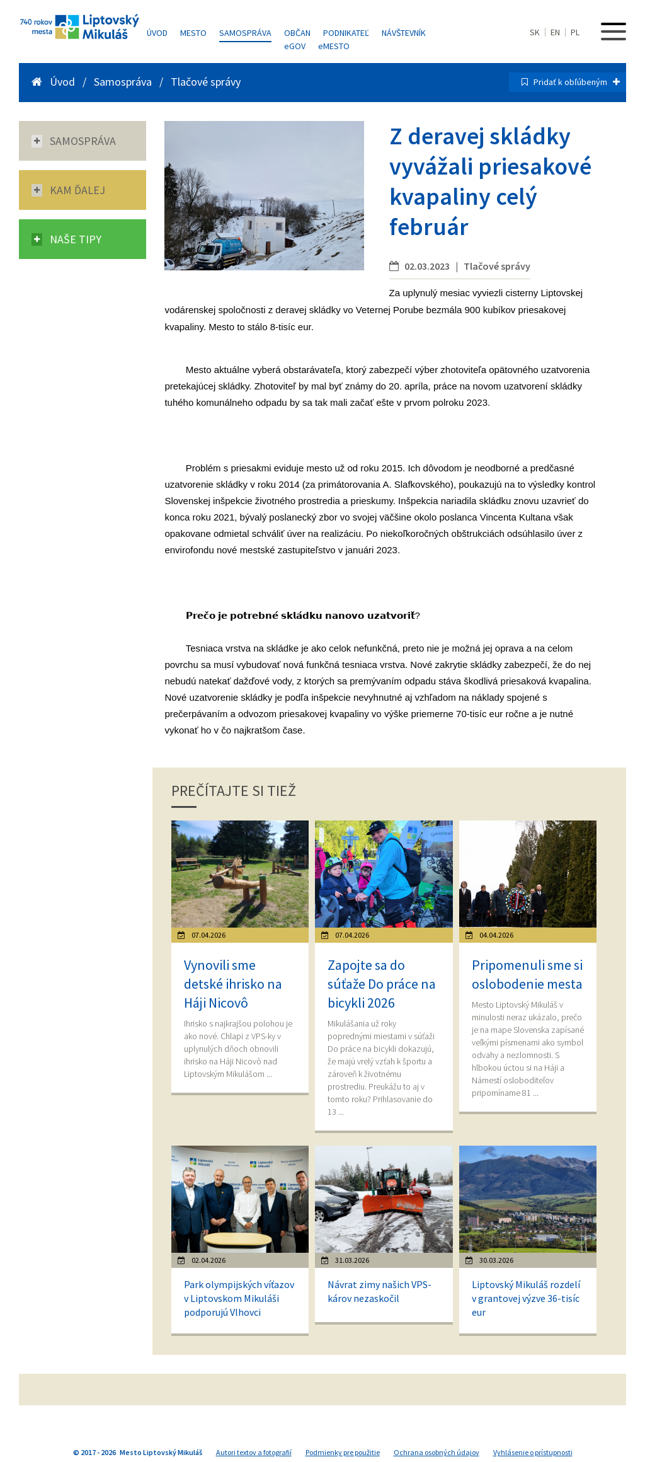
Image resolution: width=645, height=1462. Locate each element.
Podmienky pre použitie (342, 1452)
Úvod (157, 32)
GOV (294, 46)
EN (555, 32)
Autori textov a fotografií (254, 1452)
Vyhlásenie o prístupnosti (533, 1452)
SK (535, 32)
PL (575, 32)
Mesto (193, 32)
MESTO (334, 46)
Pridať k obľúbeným (577, 82)
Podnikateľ (346, 32)
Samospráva (245, 32)
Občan (297, 32)
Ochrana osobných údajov (436, 1452)
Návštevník (404, 32)
